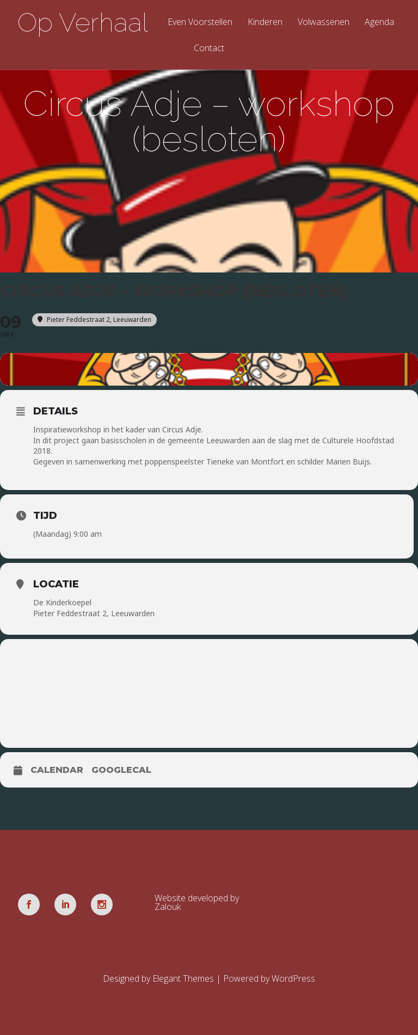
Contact (209, 49)
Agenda (379, 22)
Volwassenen (323, 22)
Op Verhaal (82, 22)
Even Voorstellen (200, 22)
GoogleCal (121, 770)
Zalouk (168, 907)
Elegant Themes (183, 978)
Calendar (56, 770)
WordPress (293, 978)
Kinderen (265, 22)
